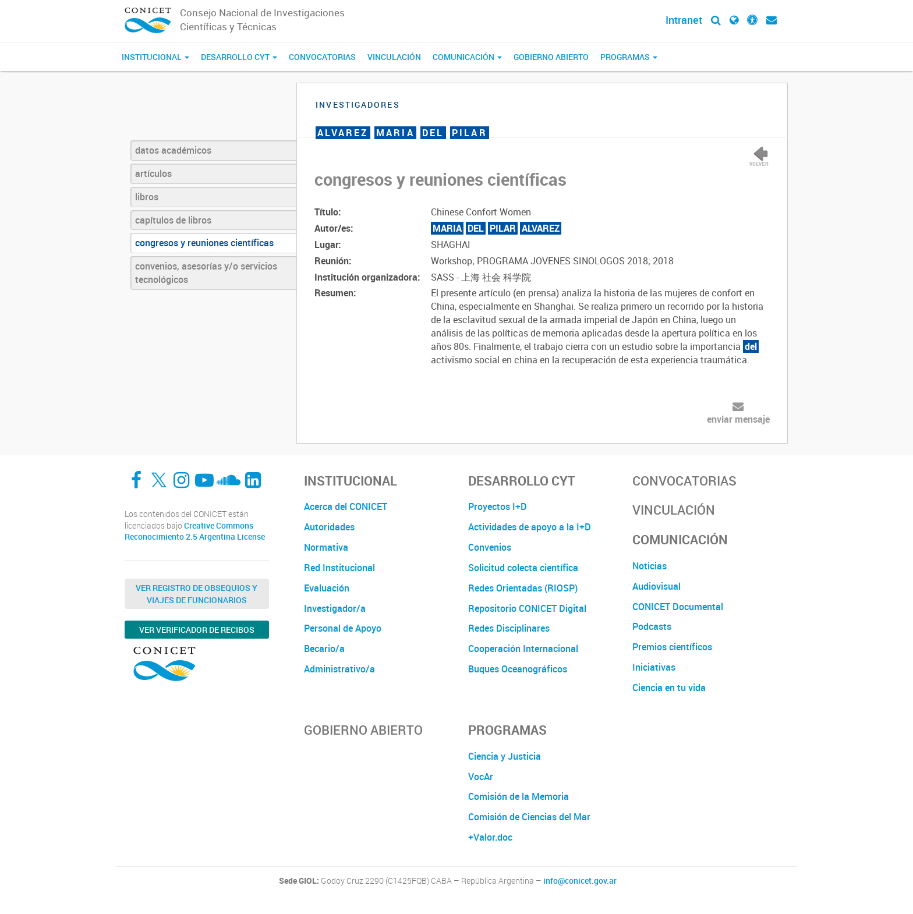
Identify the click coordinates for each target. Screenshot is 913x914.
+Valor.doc (490, 837)
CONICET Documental (677, 606)
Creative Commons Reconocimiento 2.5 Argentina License (195, 531)
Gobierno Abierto (551, 56)
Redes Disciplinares (509, 628)
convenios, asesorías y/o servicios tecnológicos (206, 273)
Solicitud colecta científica (523, 567)
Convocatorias (322, 56)
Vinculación (394, 56)
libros (146, 196)
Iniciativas (653, 667)
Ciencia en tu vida (669, 687)
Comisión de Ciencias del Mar (529, 816)
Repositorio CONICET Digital (527, 608)
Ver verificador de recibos (196, 629)
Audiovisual (656, 586)
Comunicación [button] (467, 56)
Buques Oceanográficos (517, 669)
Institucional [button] (155, 56)
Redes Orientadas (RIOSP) (523, 588)
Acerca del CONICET (345, 506)
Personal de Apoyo (342, 628)
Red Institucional (339, 567)
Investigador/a (335, 608)
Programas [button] (628, 56)
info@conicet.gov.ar (580, 881)
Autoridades (329, 526)
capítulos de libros (173, 220)
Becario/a (324, 648)
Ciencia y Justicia (504, 756)
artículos (153, 173)
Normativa (326, 547)
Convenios (489, 547)
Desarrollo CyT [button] (239, 56)
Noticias (649, 565)
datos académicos (173, 150)
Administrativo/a (339, 669)
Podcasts (651, 626)
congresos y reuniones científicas (204, 242)
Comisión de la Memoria (518, 796)
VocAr (480, 776)
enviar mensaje (738, 419)
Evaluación (326, 588)
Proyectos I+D (497, 506)
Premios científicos (672, 646)
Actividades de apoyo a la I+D (529, 526)
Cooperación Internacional (523, 648)
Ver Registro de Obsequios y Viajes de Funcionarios (196, 593)
